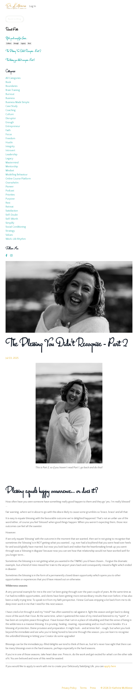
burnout (10, 94)
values (9, 235)
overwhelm (12, 182)
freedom (10, 138)
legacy (23, 43)
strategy (10, 231)
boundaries (12, 86)
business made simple (17, 102)
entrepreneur (13, 126)
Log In (32, 6)
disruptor (11, 118)
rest (29, 43)
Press (93, 688)
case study (12, 106)
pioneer (10, 186)
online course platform (18, 178)
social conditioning (16, 226)
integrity (10, 146)
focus (9, 134)
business (10, 98)
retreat (9, 206)
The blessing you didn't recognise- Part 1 (20, 60)
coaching (11, 110)
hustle (9, 142)
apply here (110, 666)
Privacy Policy (69, 688)
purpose (10, 198)
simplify (10, 223)
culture (8, 43)
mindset (10, 170)
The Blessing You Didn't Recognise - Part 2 (23, 51)
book (8, 82)
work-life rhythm (16, 239)
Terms (83, 688)
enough (16, 43)
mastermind (12, 162)
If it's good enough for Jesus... (16, 38)
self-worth (12, 219)
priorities (10, 194)
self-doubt (12, 214)
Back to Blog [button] (14, 19)
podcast (10, 190)
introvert (10, 150)
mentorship (12, 166)
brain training (13, 90)
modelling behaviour (17, 174)
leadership (11, 154)
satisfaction (12, 210)
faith (8, 130)
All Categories (13, 78)
